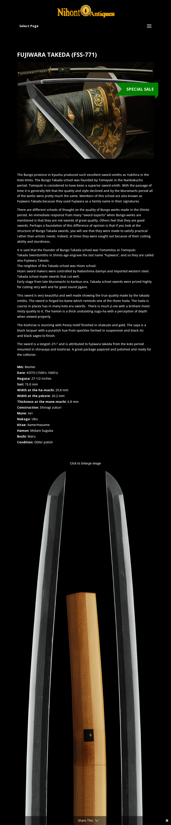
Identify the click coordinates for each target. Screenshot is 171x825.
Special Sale (140, 89)
